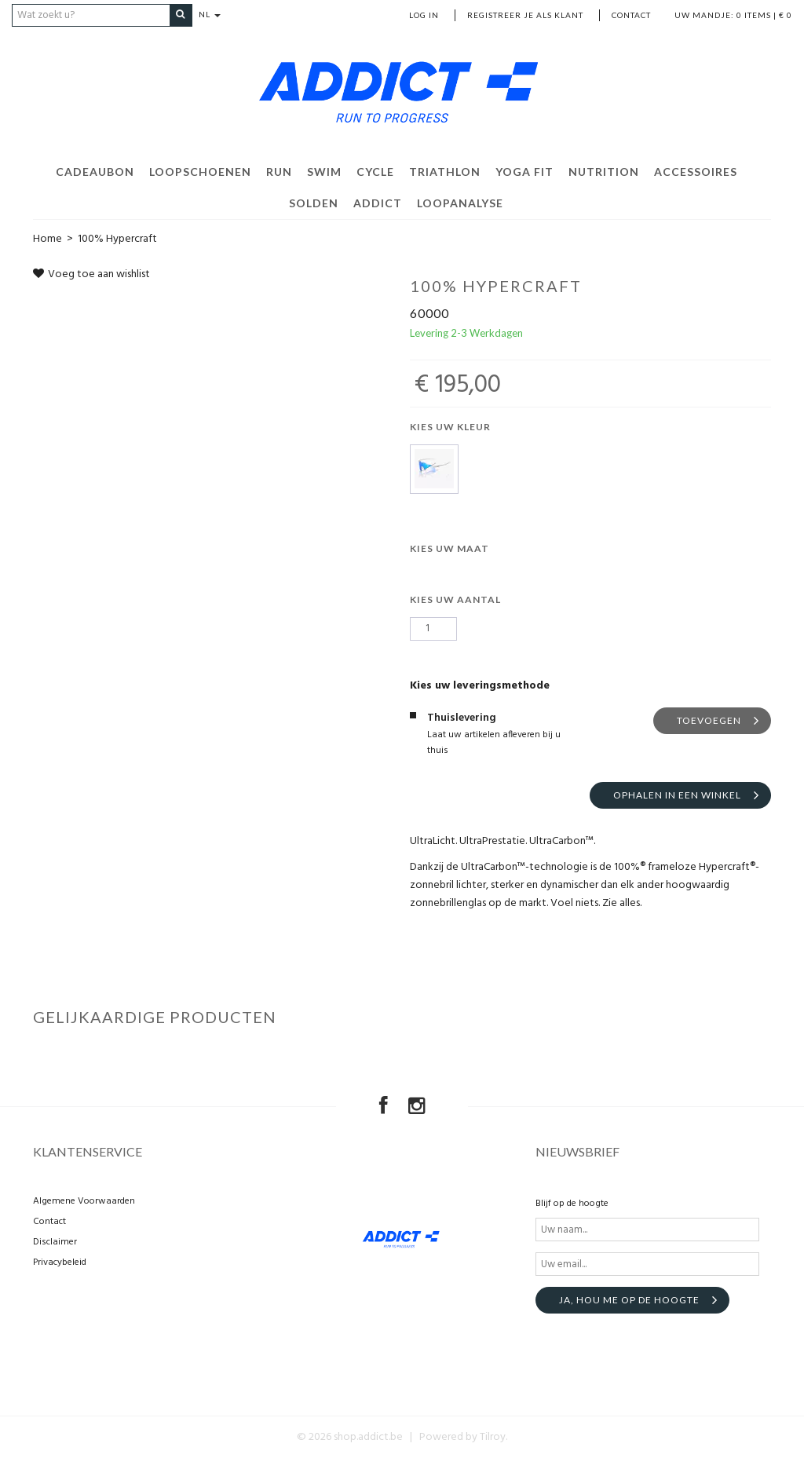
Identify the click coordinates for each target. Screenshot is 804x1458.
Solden (313, 202)
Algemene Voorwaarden (84, 1201)
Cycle (375, 170)
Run (279, 170)
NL (214, 15)
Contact (631, 15)
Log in (424, 15)
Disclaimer (55, 1242)
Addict (377, 202)
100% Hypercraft (117, 238)
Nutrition (603, 170)
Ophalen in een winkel (677, 794)
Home (47, 238)
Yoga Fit (524, 170)
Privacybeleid (59, 1262)
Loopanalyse (460, 202)
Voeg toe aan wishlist (91, 274)
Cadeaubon (95, 170)
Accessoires (695, 170)
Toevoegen (709, 719)
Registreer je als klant (525, 15)
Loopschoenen (200, 170)
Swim (324, 170)
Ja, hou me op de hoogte (629, 1300)
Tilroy (493, 1437)
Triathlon (445, 170)
